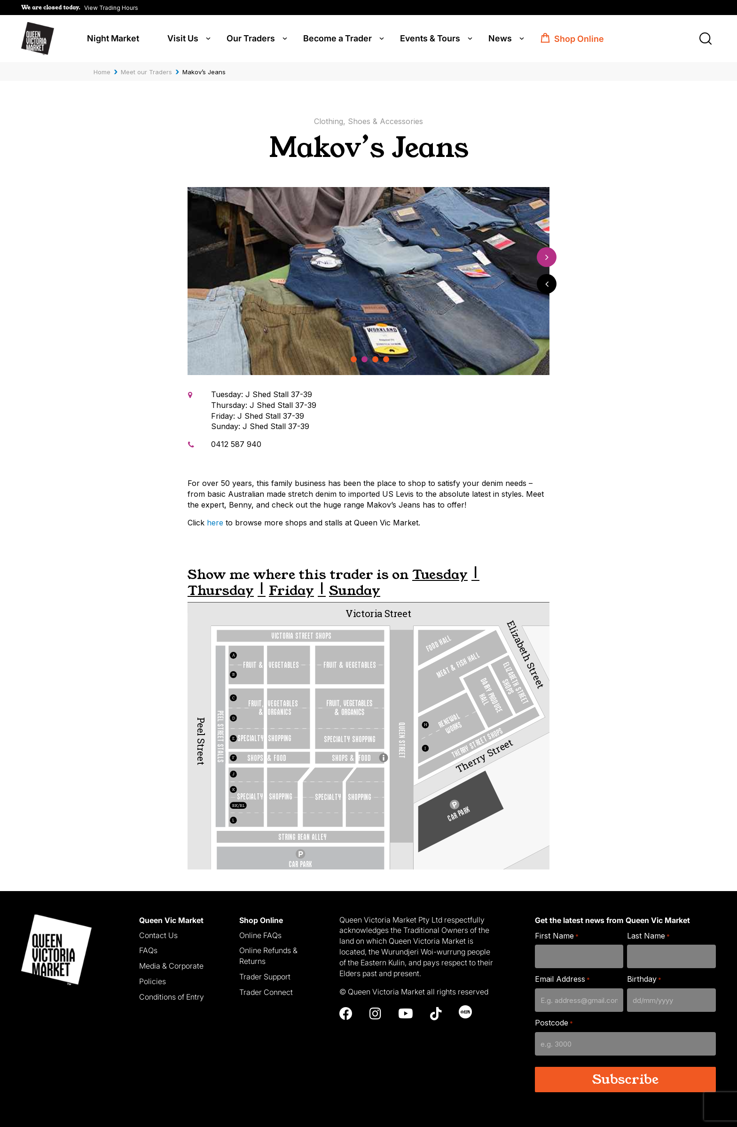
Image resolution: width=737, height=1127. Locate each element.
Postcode (554, 1023)
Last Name (648, 936)
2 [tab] (364, 360)
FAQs (148, 950)
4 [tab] (386, 360)
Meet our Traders (146, 72)
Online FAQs (260, 935)
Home (102, 72)
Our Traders (251, 38)
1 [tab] (353, 360)
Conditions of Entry (171, 997)
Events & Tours (430, 38)
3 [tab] (375, 360)
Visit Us (182, 38)
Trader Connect (266, 992)
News (500, 38)
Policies (152, 981)
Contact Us (158, 935)
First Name (557, 936)
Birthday (644, 979)
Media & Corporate (171, 965)
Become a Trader (337, 38)
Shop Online (579, 39)
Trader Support (264, 976)
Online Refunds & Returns (268, 956)
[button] (79, 7)
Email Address (562, 979)
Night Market (113, 38)
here (215, 522)
